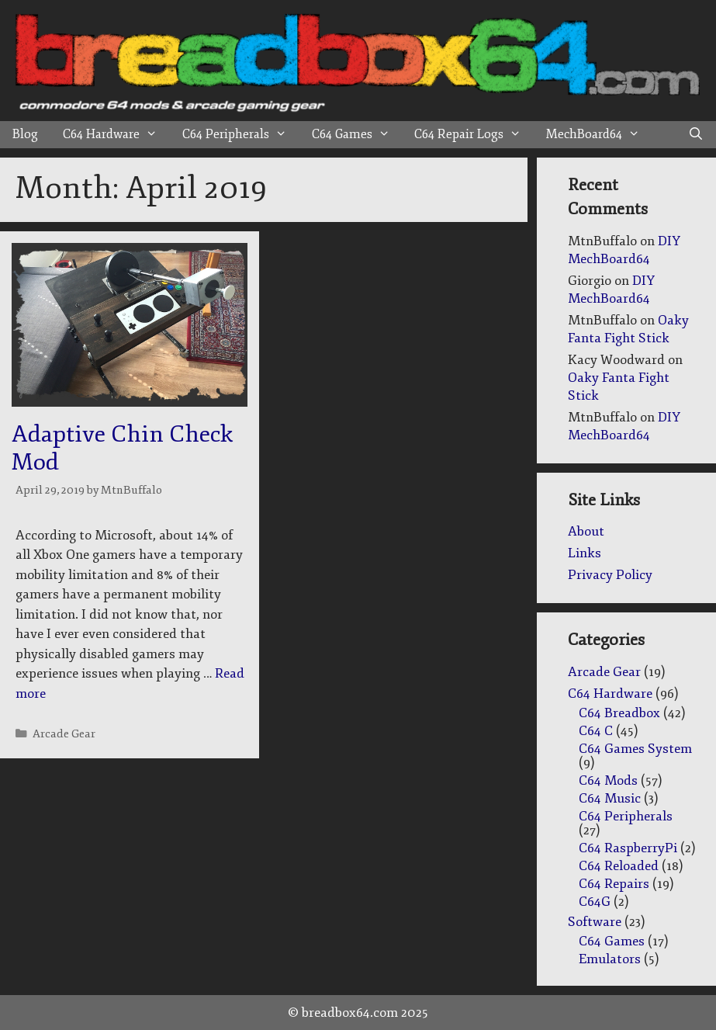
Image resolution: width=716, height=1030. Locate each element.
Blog (25, 134)
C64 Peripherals (240, 134)
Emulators (610, 959)
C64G (595, 901)
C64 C (596, 731)
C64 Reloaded (619, 866)
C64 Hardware (116, 134)
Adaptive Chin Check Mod (122, 448)
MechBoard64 (599, 134)
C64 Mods (608, 780)
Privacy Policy (610, 575)
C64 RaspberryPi (628, 848)
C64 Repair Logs (474, 134)
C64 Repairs (614, 884)
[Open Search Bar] (695, 134)
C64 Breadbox (619, 713)
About (586, 531)
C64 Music (610, 798)
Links (584, 553)
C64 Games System (635, 748)
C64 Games (357, 134)
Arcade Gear (64, 733)
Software (594, 922)
